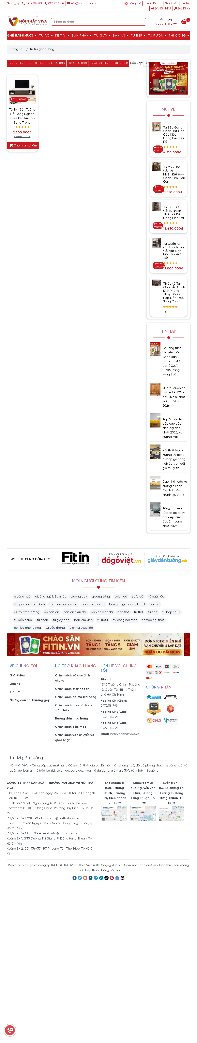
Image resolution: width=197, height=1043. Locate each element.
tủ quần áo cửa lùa (63, 604)
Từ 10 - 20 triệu (56, 63)
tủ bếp (153, 612)
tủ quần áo (156, 596)
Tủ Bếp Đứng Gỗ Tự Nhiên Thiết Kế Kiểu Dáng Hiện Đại (173, 213)
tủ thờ (138, 612)
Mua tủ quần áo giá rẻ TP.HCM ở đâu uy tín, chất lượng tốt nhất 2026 (174, 397)
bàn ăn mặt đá (102, 612)
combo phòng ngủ (27, 627)
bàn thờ (123, 612)
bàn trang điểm (93, 604)
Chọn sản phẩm (23, 145)
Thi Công (179, 35)
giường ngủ (22, 596)
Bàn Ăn (121, 35)
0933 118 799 (54, 3)
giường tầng (101, 596)
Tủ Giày (102, 35)
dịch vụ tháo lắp (81, 627)
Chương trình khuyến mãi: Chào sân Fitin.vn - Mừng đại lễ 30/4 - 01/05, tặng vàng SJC (172, 361)
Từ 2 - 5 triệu (15, 63)
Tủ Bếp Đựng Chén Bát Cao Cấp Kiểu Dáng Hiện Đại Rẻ (173, 135)
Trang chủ (17, 49)
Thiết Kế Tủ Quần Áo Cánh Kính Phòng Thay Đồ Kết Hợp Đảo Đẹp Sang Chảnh (174, 292)
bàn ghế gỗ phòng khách (127, 604)
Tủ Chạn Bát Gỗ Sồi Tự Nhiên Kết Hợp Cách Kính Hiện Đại (174, 174)
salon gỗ (120, 596)
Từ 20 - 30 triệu (78, 63)
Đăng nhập (161, 8)
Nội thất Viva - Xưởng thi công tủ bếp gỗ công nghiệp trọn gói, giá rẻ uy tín (174, 459)
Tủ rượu (157, 35)
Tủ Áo (46, 35)
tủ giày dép (61, 620)
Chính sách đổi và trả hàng (75, 697)
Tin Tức (185, 3)
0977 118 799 (32, 3)
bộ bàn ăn (51, 612)
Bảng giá (135, 3)
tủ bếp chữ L (171, 612)
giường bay (79, 596)
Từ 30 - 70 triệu (100, 63)
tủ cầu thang (55, 627)
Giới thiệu (171, 3)
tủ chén (42, 620)
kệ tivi (155, 604)
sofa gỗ (137, 596)
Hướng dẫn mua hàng (71, 718)
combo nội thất (153, 620)
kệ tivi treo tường (26, 612)
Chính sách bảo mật (70, 727)
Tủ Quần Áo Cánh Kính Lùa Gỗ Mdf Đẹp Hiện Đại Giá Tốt (173, 251)
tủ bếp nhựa (23, 620)
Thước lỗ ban (153, 3)
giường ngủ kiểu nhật (50, 596)
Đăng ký (182, 8)
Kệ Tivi (62, 35)
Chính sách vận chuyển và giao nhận (74, 737)
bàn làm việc (83, 620)
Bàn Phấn (82, 35)
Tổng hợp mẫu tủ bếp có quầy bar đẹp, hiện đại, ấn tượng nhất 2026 (173, 517)
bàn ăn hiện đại (75, 612)
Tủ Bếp (138, 35)
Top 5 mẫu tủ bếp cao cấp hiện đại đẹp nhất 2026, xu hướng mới (172, 428)
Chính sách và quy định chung (72, 678)
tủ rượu (102, 620)
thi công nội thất (125, 620)
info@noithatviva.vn (82, 3)
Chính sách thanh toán (72, 689)
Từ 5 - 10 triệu (35, 63)
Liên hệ (15, 684)
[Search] (142, 22)
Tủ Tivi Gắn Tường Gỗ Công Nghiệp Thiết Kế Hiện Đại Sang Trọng (22, 116)
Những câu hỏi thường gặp (30, 700)
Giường (28, 35)
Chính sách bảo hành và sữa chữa (73, 708)
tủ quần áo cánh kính (29, 604)
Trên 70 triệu (120, 63)
